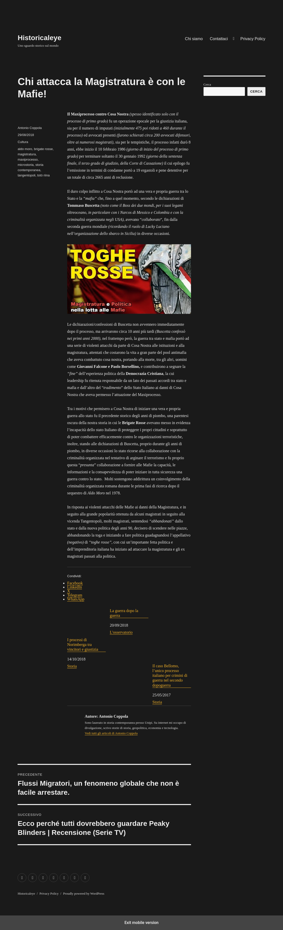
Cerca (207, 84)
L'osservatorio (121, 632)
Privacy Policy (252, 39)
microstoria (26, 165)
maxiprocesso (28, 159)
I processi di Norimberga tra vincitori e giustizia (86, 629)
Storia (72, 666)
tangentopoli (26, 175)
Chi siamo (194, 39)
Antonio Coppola (30, 128)
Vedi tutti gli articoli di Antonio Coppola (111, 733)
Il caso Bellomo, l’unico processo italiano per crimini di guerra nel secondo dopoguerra (171, 647)
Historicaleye (39, 38)
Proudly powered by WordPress (83, 893)
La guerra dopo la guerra (124, 613)
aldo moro (25, 149)
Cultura (23, 142)
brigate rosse (43, 149)
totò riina (43, 175)
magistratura (27, 154)
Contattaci (219, 39)
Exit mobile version (141, 922)
